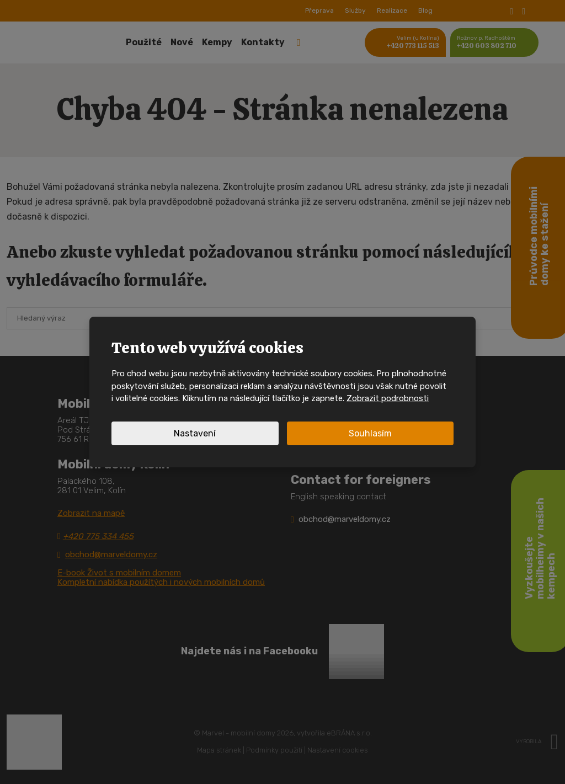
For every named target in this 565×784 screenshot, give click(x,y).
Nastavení (195, 433)
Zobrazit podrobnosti (388, 398)
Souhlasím (370, 433)
